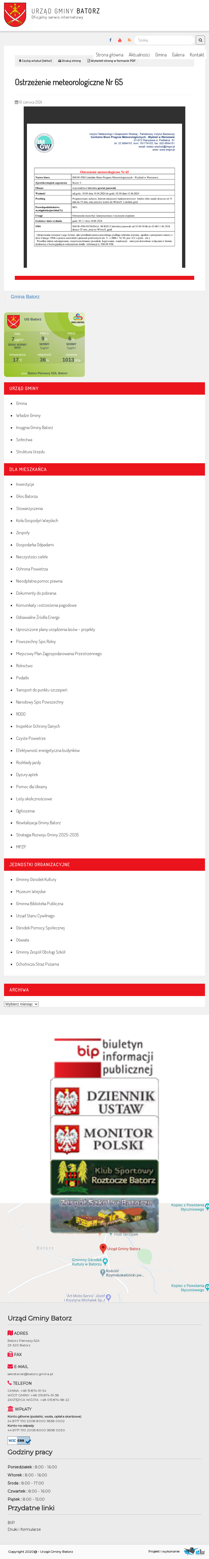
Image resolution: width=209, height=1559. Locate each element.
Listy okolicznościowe (34, 798)
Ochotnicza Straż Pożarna (37, 964)
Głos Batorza (27, 496)
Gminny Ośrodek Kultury (36, 879)
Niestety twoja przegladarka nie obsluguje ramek (104, 344)
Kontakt (197, 54)
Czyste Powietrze (31, 738)
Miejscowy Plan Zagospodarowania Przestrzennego (59, 653)
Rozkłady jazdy (28, 762)
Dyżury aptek (27, 774)
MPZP (21, 847)
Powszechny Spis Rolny (36, 641)
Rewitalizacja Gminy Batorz (38, 822)
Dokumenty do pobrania (36, 593)
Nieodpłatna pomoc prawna (39, 581)
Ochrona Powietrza (32, 569)
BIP (11, 1522)
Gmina (161, 54)
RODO (21, 714)
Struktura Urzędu (30, 451)
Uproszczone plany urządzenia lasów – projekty (55, 629)
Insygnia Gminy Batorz (34, 427)
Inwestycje (25, 484)
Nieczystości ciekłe (32, 556)
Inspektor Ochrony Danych (38, 726)
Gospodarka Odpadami (35, 544)
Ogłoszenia (25, 811)
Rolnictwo (24, 665)
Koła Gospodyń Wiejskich (37, 520)
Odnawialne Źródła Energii (38, 617)
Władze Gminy (28, 415)
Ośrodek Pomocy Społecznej (40, 927)
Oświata (22, 940)
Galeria (178, 54)
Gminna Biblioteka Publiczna (39, 903)
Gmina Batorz (25, 296)
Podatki (22, 677)
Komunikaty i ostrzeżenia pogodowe (46, 605)
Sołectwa (24, 439)
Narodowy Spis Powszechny (40, 702)
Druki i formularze (24, 1529)
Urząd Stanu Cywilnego (35, 915)
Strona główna (109, 54)
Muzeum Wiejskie (31, 891)
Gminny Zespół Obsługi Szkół (40, 952)
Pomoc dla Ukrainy (31, 786)
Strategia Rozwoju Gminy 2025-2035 (47, 834)
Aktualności (139, 54)
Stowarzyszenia (29, 508)
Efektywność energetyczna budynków (48, 750)
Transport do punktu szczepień (41, 690)
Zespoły (23, 532)
